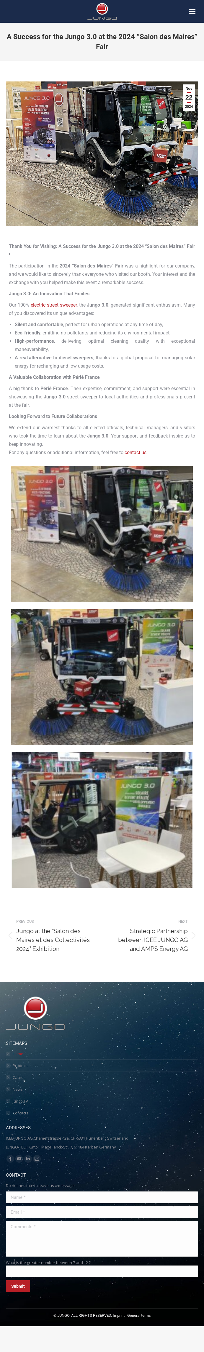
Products (21, 1065)
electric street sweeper (54, 305)
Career (19, 1077)
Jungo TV (20, 1101)
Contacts (20, 1113)
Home (18, 1053)
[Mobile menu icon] (192, 11)
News (18, 1089)
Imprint (119, 1315)
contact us (135, 452)
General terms (139, 1315)
